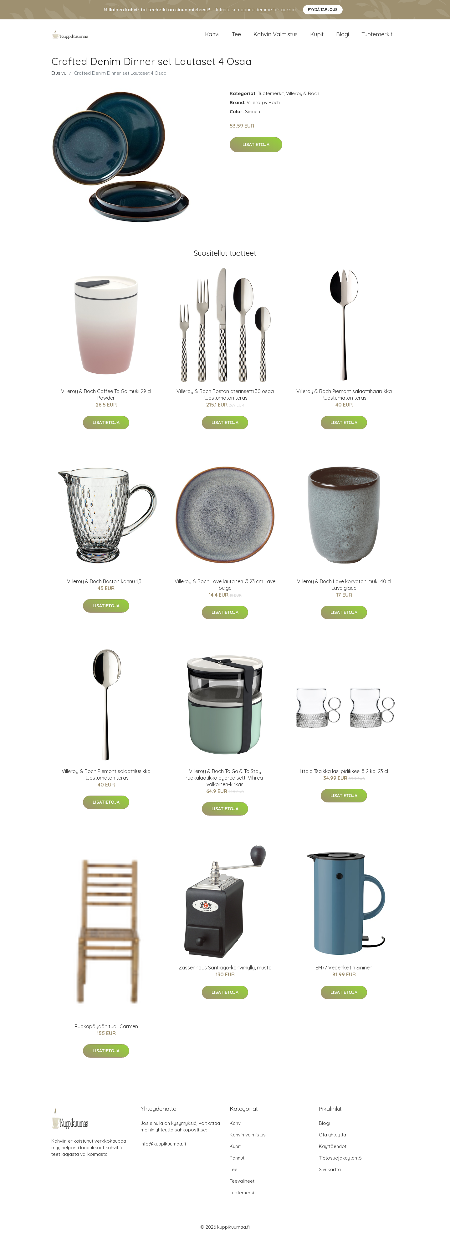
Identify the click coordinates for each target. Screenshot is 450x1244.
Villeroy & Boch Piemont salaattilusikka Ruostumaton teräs (106, 780)
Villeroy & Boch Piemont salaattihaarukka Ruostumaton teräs (344, 400)
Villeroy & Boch (302, 100)
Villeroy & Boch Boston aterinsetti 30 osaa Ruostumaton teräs (225, 400)
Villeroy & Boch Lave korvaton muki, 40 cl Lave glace (344, 590)
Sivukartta (330, 1176)
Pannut (237, 1164)
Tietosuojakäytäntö (340, 1164)
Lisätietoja (256, 151)
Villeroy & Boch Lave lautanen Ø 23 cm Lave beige (225, 590)
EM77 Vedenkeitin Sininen (343, 974)
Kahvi (212, 37)
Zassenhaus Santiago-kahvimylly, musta (225, 974)
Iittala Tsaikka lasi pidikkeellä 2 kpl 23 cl (344, 777)
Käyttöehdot (332, 1153)
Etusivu (58, 79)
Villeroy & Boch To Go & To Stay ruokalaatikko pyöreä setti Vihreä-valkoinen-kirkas (225, 784)
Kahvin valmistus (275, 37)
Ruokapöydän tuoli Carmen (106, 1032)
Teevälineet (242, 1187)
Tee (236, 37)
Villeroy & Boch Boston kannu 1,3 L (106, 587)
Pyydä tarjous (323, 9)
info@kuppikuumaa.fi (163, 1150)
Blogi (342, 37)
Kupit (317, 37)
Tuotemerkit (376, 37)
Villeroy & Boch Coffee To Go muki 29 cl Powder (106, 400)
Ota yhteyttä (332, 1141)
